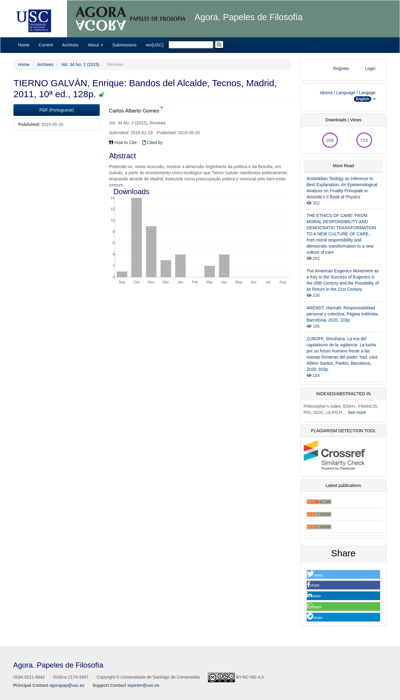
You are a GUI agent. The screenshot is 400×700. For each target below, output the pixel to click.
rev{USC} (155, 44)
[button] (343, 574)
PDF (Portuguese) (56, 110)
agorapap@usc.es (67, 685)
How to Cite (122, 142)
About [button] (95, 44)
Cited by (153, 142)
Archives (70, 44)
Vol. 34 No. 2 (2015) (80, 64)
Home (23, 44)
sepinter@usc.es (143, 685)
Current (46, 44)
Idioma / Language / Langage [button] (348, 96)
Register (341, 68)
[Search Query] (190, 45)
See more (356, 412)
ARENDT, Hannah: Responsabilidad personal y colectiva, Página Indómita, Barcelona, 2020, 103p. (343, 313)
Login (370, 68)
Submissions (124, 44)
